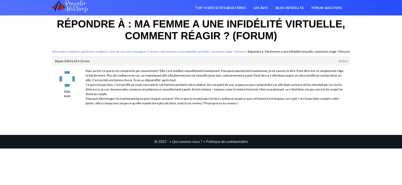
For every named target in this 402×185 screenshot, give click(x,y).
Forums (153, 51)
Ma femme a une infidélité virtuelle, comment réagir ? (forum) (203, 51)
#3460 (343, 61)
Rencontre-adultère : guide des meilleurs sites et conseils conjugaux (99, 51)
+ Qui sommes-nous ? (185, 142)
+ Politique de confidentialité (225, 142)
